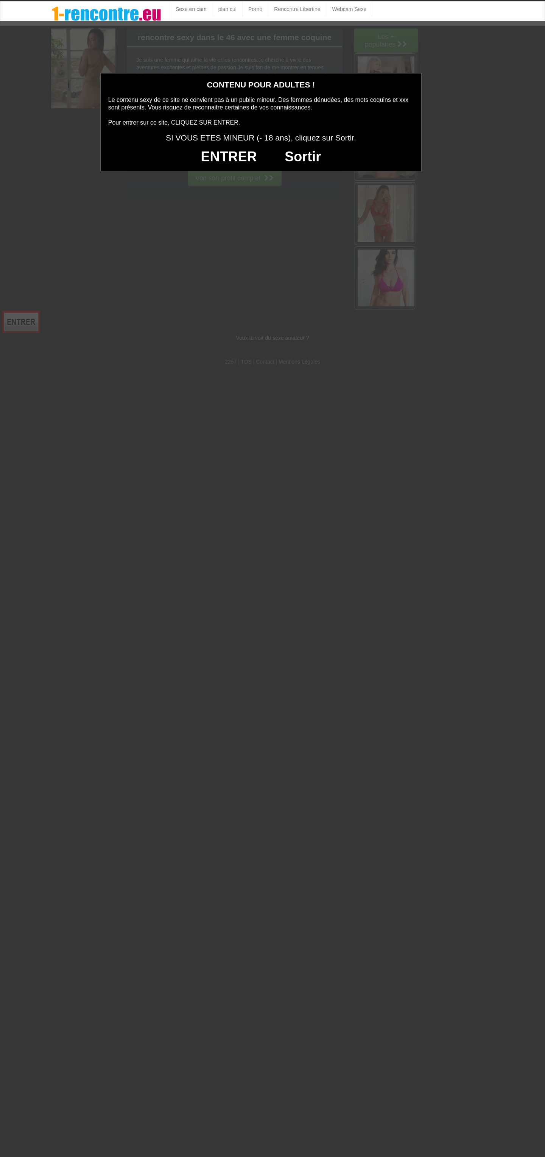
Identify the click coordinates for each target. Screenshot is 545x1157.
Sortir (303, 156)
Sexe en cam (191, 9)
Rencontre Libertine (297, 9)
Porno (255, 9)
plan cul (227, 9)
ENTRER (229, 156)
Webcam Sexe (349, 9)
